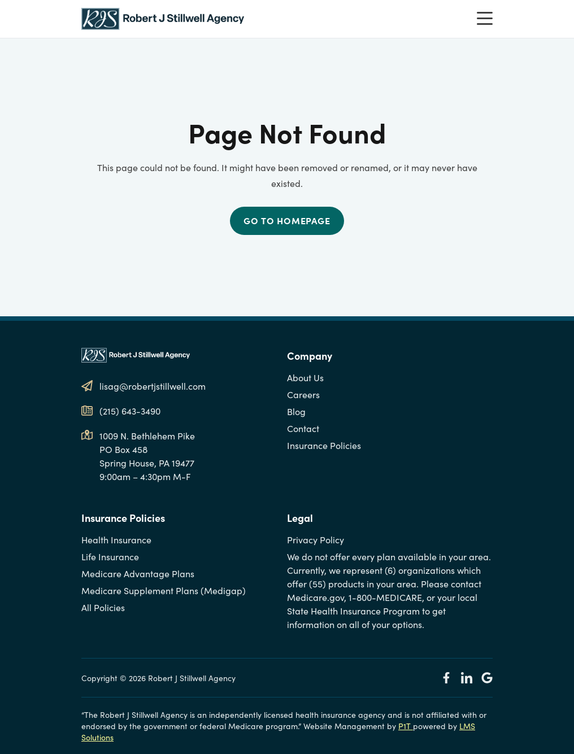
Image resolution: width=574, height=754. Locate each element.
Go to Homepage (286, 220)
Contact (303, 428)
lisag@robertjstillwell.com (152, 386)
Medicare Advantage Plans (137, 573)
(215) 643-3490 (129, 410)
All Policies (103, 607)
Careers (303, 394)
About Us (305, 377)
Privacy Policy (315, 539)
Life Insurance (110, 556)
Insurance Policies (324, 445)
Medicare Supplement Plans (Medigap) (163, 590)
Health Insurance (116, 539)
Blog (296, 411)
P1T (405, 725)
